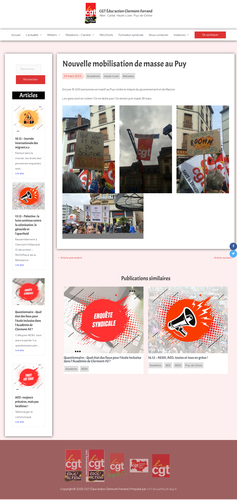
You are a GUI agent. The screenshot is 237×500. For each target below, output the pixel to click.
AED (169, 366)
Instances (180, 35)
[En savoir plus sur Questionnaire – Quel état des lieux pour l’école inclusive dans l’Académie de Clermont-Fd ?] (103, 320)
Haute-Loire (111, 76)
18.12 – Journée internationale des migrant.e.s (27, 143)
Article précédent (69, 258)
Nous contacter (158, 35)
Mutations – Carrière (78, 35)
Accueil (15, 35)
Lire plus (19, 174)
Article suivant (224, 258)
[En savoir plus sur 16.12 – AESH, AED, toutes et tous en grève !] (188, 320)
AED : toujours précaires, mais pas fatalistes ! (27, 402)
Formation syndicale (130, 35)
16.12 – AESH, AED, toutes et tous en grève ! (179, 358)
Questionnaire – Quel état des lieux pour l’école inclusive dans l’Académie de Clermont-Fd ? (27, 323)
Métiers (52, 35)
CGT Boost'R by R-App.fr (162, 490)
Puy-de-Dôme (195, 366)
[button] (210, 35)
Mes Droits (106, 35)
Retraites (129, 76)
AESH (86, 369)
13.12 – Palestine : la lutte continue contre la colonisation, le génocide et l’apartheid (28, 228)
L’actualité (32, 35)
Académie (93, 76)
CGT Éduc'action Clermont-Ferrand (126, 11)
